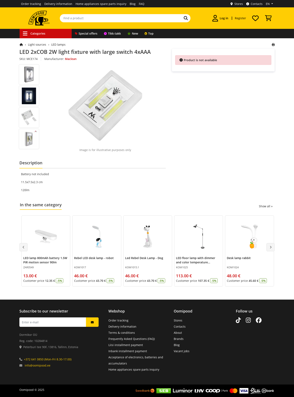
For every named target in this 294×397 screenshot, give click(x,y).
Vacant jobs (181, 351)
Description (30, 163)
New (132, 33)
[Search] (185, 18)
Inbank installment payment (127, 351)
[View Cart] (268, 18)
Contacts (254, 4)
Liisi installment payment (125, 345)
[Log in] (220, 18)
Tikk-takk (112, 33)
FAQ (141, 4)
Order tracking (31, 4)
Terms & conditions (121, 333)
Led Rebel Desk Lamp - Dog (144, 258)
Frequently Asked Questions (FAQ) (131, 339)
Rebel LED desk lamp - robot (94, 258)
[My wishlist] (255, 18)
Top (149, 33)
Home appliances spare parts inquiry (101, 4)
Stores (237, 4)
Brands (179, 339)
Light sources (37, 44)
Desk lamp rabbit (239, 258)
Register (240, 18)
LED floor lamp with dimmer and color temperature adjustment (195, 262)
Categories (34, 33)
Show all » (266, 206)
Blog (133, 4)
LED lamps (58, 44)
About (178, 333)
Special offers (86, 33)
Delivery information (58, 4)
